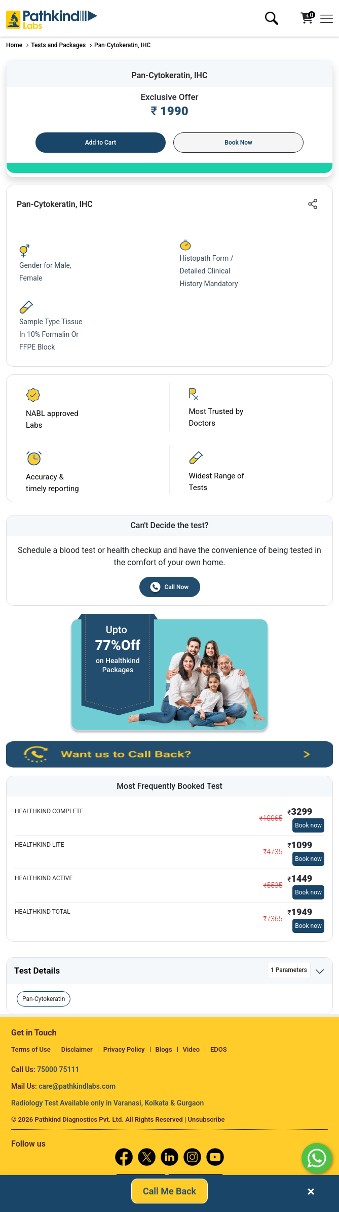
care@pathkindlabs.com (77, 1086)
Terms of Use (31, 1049)
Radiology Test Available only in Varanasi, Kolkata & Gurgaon (107, 1103)
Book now (308, 825)
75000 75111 (58, 1069)
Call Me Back (169, 1193)
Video (191, 1049)
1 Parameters (289, 970)
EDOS (218, 1049)
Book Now (238, 142)
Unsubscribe (206, 1119)
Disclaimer (77, 1049)
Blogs (164, 1049)
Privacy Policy (124, 1049)
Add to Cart (100, 142)
